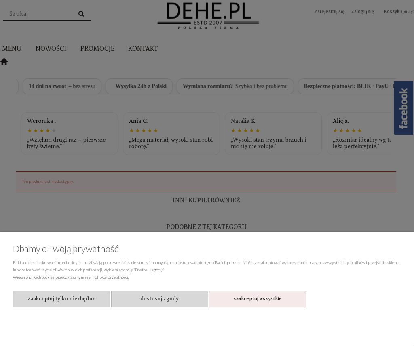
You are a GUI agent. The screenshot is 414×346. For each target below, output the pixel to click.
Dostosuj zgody (159, 299)
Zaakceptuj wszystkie (257, 298)
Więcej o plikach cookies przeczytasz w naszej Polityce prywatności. (71, 277)
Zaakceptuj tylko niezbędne (61, 299)
